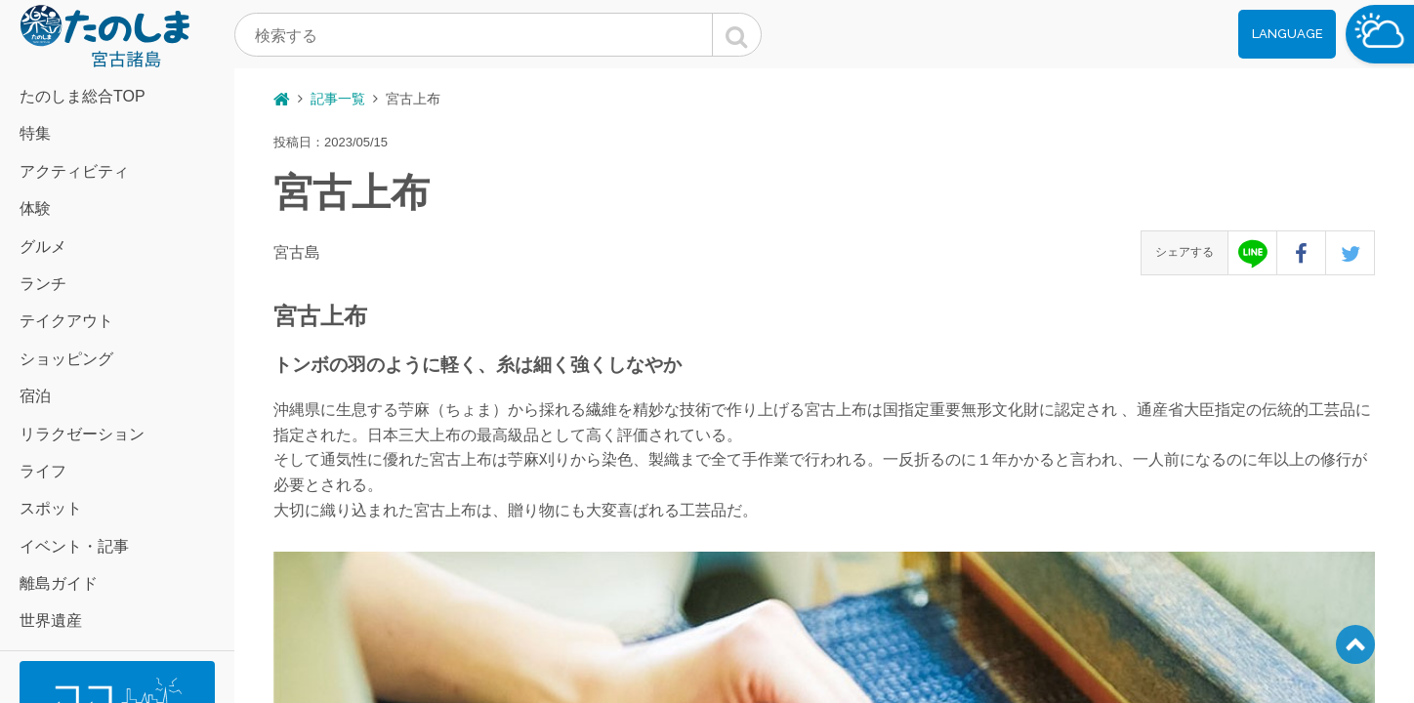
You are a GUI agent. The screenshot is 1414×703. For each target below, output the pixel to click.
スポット (51, 508)
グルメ (43, 246)
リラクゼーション (82, 434)
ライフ (43, 471)
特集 (35, 133)
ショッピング (66, 359)
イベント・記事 (74, 546)
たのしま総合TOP (83, 96)
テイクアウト (66, 320)
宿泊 (35, 396)
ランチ (43, 283)
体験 (35, 208)
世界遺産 (51, 620)
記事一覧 (338, 98)
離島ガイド (59, 583)
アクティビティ (74, 171)
